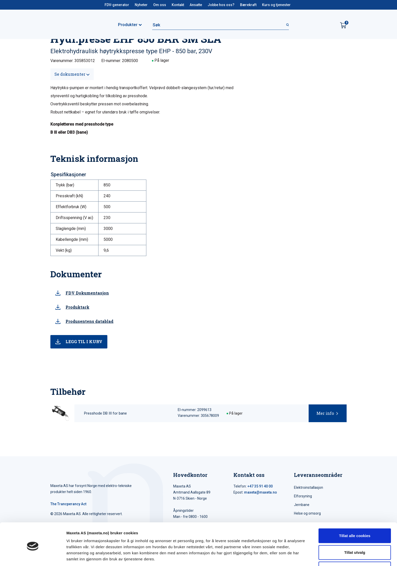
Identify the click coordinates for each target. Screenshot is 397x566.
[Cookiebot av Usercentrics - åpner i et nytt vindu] (33, 556)
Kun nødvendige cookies (354, 549)
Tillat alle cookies (354, 516)
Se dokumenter (72, 74)
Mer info (325, 413)
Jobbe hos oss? (221, 5)
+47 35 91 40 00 (260, 486)
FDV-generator (117, 5)
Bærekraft (248, 5)
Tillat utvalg (354, 533)
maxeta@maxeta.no (260, 492)
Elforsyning (303, 496)
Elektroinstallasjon (308, 487)
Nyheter (141, 5)
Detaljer (270, 556)
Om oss (159, 5)
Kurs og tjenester (276, 5)
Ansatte (196, 5)
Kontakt (178, 5)
